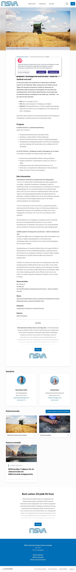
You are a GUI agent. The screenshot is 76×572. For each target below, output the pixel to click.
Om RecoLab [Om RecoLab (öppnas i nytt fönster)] (20, 286)
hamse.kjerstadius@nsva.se (21, 398)
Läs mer (38, 349)
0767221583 (54, 400)
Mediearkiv (42, 4)
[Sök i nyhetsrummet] (67, 4)
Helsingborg (23, 316)
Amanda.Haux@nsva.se (54, 398)
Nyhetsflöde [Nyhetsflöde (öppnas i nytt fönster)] (63, 569)
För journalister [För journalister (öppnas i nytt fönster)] (52, 569)
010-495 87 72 (21, 400)
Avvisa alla (41, 72)
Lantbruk (30, 301)
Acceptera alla (53, 72)
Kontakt (51, 4)
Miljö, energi (20, 298)
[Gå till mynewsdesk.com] (8, 569)
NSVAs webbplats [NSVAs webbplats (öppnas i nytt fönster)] (38, 555)
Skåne (18, 316)
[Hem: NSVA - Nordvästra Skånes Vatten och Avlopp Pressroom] (10, 4)
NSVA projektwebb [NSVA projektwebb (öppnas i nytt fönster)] (38, 557)
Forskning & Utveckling (32, 308)
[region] (38, 66)
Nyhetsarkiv (32, 4)
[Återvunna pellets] (54, 424)
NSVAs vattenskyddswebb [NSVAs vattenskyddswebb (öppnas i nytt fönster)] (38, 559)
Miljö (42, 301)
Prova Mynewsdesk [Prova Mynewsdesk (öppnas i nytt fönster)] (40, 569)
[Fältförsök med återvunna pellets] (21, 424)
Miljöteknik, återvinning (52, 298)
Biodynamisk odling (22, 301)
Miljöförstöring (28, 298)
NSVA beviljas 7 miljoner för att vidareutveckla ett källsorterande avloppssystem (21, 471)
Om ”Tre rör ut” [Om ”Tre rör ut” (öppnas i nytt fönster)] (21, 284)
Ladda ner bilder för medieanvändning (58, 411)
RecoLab (41, 308)
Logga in (71, 569)
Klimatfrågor (37, 301)
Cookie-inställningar (23, 72)
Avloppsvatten (21, 308)
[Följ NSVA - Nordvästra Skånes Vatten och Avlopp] (73, 3)
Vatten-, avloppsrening (39, 298)
